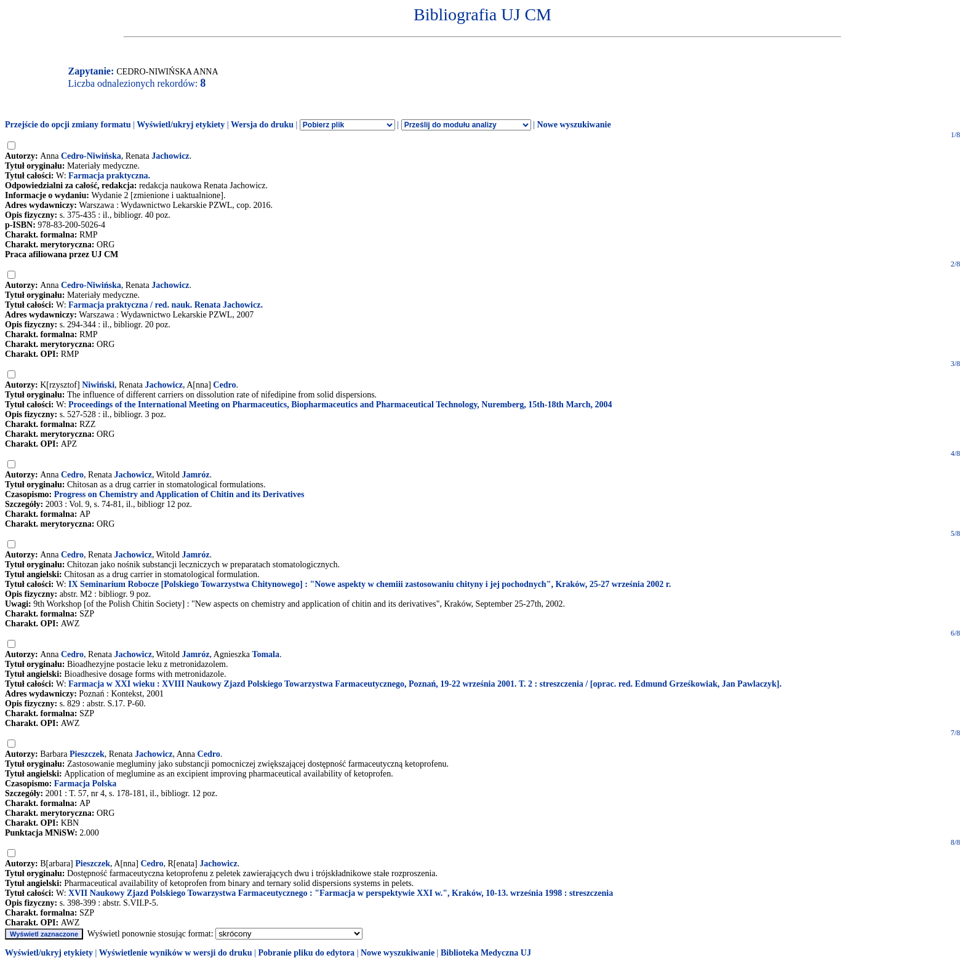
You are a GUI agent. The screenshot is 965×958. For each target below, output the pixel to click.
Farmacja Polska (85, 783)
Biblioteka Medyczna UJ (486, 952)
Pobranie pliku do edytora (306, 952)
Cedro (224, 384)
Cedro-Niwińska (91, 156)
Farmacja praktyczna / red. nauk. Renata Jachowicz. (165, 304)
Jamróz (195, 474)
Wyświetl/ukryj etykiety (181, 124)
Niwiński (98, 384)
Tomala (265, 654)
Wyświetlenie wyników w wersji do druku (175, 952)
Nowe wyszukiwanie (574, 124)
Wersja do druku (262, 124)
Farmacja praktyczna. (109, 175)
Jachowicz (170, 156)
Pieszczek (87, 754)
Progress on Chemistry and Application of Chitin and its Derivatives (179, 494)
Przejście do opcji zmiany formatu (68, 124)
